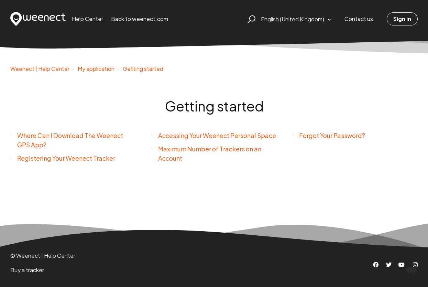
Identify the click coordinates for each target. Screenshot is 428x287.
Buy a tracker (27, 270)
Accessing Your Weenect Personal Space (217, 135)
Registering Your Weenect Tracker (66, 158)
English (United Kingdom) (293, 19)
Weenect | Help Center (39, 68)
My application (96, 68)
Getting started (143, 68)
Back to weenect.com (139, 18)
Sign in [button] (402, 18)
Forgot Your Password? (332, 135)
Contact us (358, 18)
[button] (250, 19)
